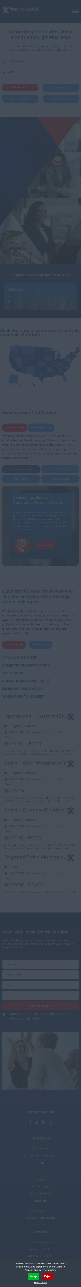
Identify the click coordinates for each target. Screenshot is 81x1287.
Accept (33, 1276)
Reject (48, 1276)
